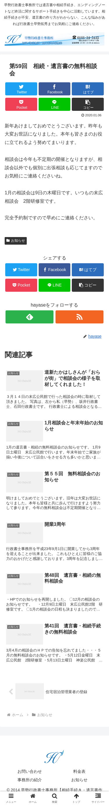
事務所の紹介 (29, 779)
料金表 (79, 771)
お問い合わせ (29, 771)
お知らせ (15, 241)
